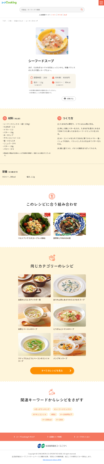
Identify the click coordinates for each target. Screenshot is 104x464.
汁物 (9, 21)
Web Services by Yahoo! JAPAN (52, 460)
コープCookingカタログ (25, 436)
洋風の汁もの (18, 21)
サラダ (60, 15)
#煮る (53, 414)
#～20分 (59, 419)
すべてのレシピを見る (52, 370)
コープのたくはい (83, 436)
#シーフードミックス (62, 409)
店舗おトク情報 (55, 436)
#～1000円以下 (66, 414)
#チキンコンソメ (39, 414)
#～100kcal (47, 419)
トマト (53, 15)
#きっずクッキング (42, 409)
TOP (4, 21)
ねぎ (65, 15)
